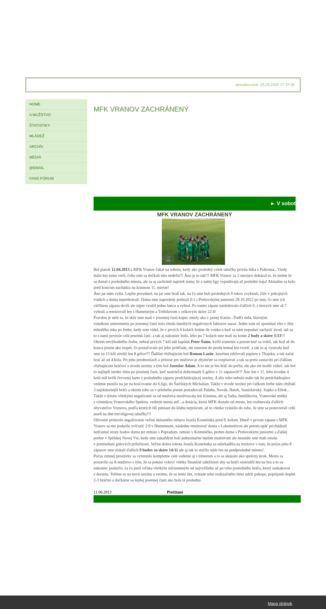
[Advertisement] (195, 156)
